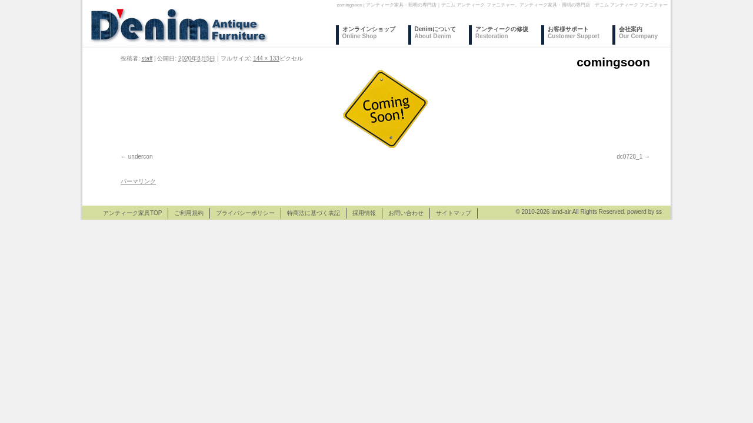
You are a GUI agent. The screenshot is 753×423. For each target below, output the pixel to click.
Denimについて (436, 32)
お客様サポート (573, 32)
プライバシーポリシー (245, 213)
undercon (140, 156)
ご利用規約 (189, 213)
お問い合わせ (406, 213)
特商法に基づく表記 (313, 213)
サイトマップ (453, 213)
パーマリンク (138, 181)
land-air (561, 212)
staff (147, 58)
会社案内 (638, 32)
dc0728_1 (629, 156)
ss (659, 212)
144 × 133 (266, 58)
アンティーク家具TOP (132, 213)
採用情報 (364, 213)
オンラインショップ (368, 32)
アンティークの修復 (501, 32)
